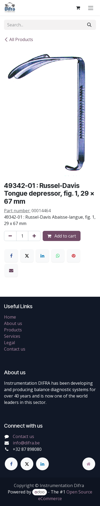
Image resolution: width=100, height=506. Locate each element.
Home (10, 317)
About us (13, 323)
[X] (27, 255)
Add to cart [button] (61, 236)
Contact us (14, 349)
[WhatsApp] (57, 255)
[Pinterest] (73, 255)
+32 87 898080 (27, 449)
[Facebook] (11, 255)
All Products (18, 39)
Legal (9, 343)
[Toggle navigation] (90, 7)
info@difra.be (26, 443)
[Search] (89, 25)
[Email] (11, 270)
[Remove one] (10, 236)
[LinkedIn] (42, 255)
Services (12, 336)
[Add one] (34, 236)
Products (13, 330)
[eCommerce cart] (78, 7)
